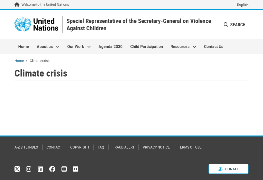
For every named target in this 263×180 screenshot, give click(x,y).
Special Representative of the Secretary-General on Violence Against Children (138, 24)
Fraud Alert (123, 147)
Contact (54, 147)
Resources (181, 46)
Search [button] (235, 25)
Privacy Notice (156, 147)
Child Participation (146, 46)
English (242, 4)
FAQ (101, 147)
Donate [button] (228, 168)
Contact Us (213, 46)
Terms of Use (190, 147)
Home (23, 46)
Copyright (80, 147)
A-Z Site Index (26, 147)
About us (46, 46)
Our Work (77, 46)
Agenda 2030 (110, 46)
